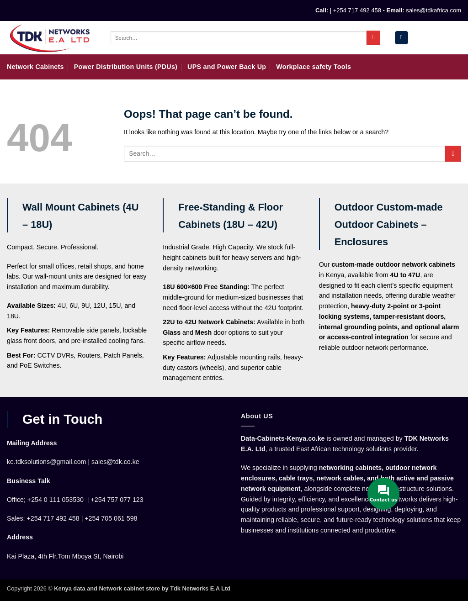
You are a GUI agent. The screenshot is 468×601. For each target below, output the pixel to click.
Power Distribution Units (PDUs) (125, 66)
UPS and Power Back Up (226, 66)
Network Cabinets (35, 66)
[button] (401, 37)
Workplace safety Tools (313, 66)
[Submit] (373, 37)
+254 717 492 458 (357, 10)
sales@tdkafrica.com (433, 10)
